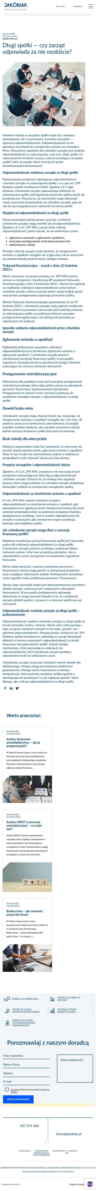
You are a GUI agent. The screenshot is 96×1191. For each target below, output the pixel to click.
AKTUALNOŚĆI (8, 34)
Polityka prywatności (11, 1184)
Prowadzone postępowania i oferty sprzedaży (41, 1153)
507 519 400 (60, 6)
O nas (67, 1152)
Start (21, 1151)
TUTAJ (14, 1092)
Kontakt (73, 1151)
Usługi (27, 1151)
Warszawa (77, 6)
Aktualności (59, 1151)
